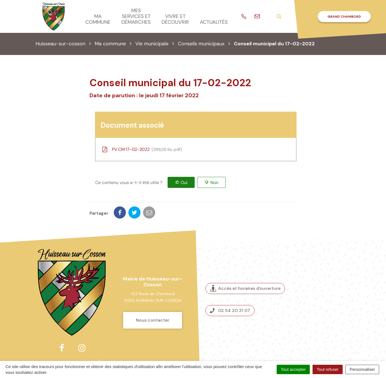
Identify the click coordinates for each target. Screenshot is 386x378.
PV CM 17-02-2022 (141, 149)
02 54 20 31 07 (230, 291)
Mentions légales (283, 343)
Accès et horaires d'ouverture (245, 269)
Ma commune (97, 19)
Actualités (214, 22)
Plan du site (248, 343)
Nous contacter (152, 301)
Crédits (224, 343)
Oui (184, 182)
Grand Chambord (344, 16)
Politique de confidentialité (255, 349)
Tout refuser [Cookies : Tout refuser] (328, 369)
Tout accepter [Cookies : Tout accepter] (293, 369)
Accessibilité (317, 343)
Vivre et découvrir (175, 19)
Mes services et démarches (135, 16)
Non (214, 182)
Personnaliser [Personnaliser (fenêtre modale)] (362, 369)
